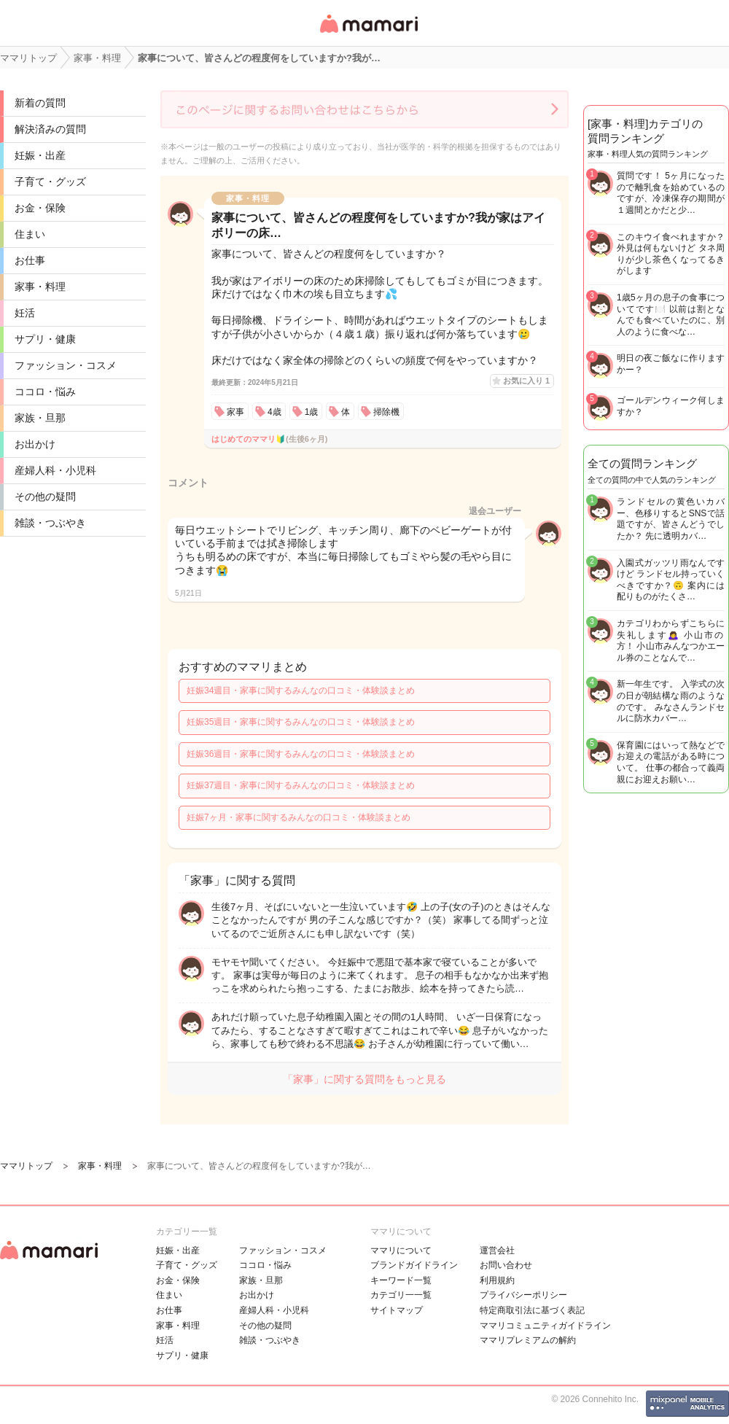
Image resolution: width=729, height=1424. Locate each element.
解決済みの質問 (50, 129)
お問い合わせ (506, 1265)
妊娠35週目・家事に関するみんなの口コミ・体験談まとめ (301, 722)
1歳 (312, 412)
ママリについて (401, 1250)
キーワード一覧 (401, 1280)
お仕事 (30, 260)
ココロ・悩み (45, 391)
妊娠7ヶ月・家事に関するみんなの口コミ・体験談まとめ (298, 817)
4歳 (274, 412)
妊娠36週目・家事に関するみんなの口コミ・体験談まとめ (301, 754)
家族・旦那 (40, 418)
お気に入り (526, 380)
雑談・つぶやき (50, 523)
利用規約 (497, 1280)
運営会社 (497, 1250)
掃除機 (386, 412)
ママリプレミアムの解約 (528, 1340)
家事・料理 (40, 286)
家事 (235, 412)
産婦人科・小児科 (55, 470)
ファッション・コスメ (66, 365)
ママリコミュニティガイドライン (545, 1325)
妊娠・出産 (40, 155)
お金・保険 (40, 208)
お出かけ (35, 444)
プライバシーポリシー (523, 1295)
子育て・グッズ (50, 181)
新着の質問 (40, 103)
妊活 (25, 313)
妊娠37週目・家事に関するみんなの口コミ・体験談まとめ (301, 785)
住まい (30, 234)
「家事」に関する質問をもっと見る (364, 1079)
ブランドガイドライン (414, 1265)
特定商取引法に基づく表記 (532, 1310)
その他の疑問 (45, 496)
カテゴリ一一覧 (401, 1295)
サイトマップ (396, 1310)
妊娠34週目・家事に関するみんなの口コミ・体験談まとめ (301, 690)
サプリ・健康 (45, 339)
